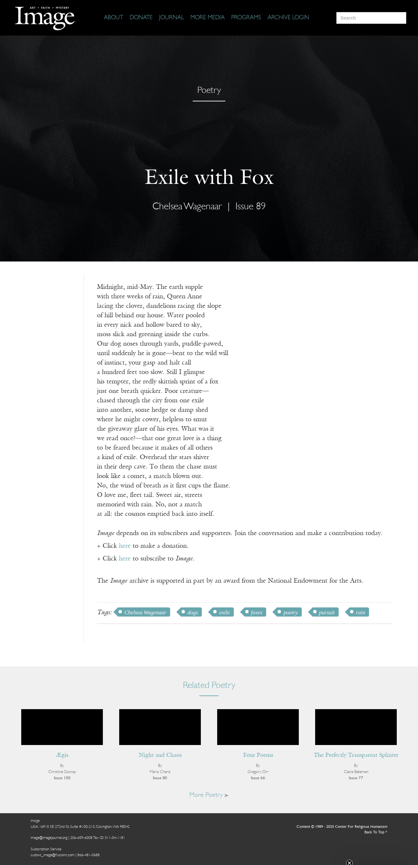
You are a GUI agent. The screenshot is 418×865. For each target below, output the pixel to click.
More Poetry (208, 795)
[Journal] (171, 18)
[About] (113, 18)
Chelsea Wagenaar (187, 207)
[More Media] (207, 18)
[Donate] (141, 18)
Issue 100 (62, 778)
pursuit (327, 612)
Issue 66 (258, 778)
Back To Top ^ (375, 832)
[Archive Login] (288, 18)
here (125, 546)
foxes (257, 612)
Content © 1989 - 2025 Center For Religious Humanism (342, 827)
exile (224, 612)
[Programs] (246, 18)
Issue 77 (356, 778)
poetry (290, 612)
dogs (192, 612)
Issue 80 (160, 778)
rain (360, 612)
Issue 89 (250, 207)
